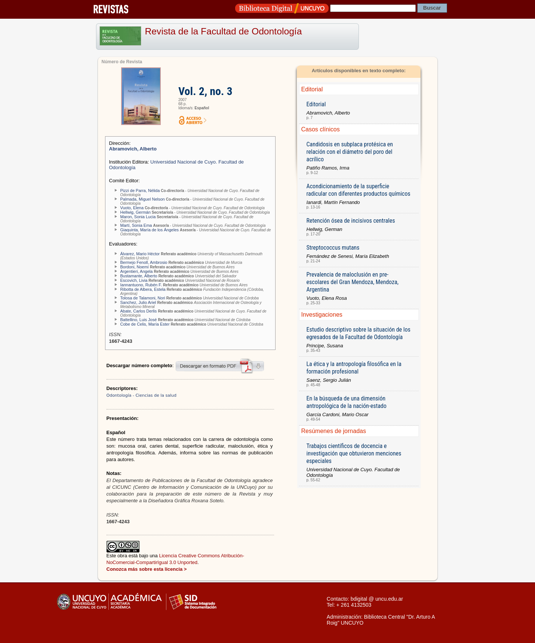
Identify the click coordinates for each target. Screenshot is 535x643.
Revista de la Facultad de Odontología (223, 31)
